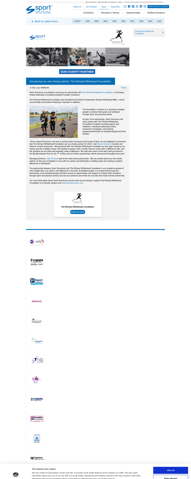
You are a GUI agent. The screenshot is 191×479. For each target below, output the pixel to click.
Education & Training (110, 13)
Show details (128, 473)
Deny (170, 472)
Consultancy (88, 13)
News (120, 2)
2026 (88, 21)
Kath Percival (52, 159)
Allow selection (170, 465)
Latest (77, 21)
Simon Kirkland (103, 144)
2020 (141, 21)
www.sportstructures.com (72, 183)
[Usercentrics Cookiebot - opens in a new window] (15, 474)
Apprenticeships (133, 13)
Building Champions (156, 13)
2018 (159, 21)
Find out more (77, 212)
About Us (77, 7)
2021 (132, 21)
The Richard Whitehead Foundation (97, 92)
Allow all (170, 456)
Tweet (123, 88)
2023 (114, 21)
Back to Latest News (46, 21)
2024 (105, 21)
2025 (97, 21)
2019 (150, 21)
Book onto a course (158, 6)
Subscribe (115, 7)
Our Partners (91, 7)
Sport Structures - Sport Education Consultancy (101, 2)
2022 (123, 21)
